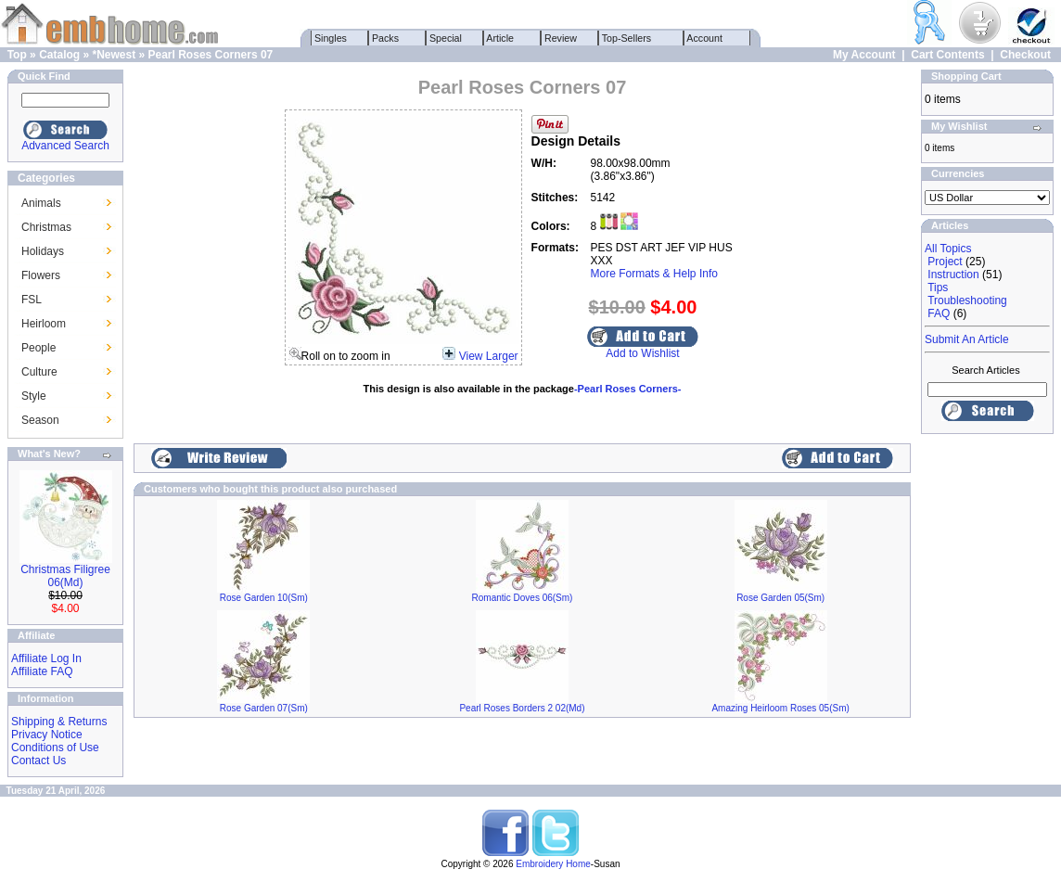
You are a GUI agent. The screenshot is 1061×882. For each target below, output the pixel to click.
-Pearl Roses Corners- (628, 388)
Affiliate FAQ (41, 671)
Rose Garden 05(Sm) (780, 598)
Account (704, 38)
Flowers (40, 275)
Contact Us (38, 760)
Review (561, 38)
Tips (937, 287)
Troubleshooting (967, 300)
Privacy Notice (47, 734)
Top (17, 54)
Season (40, 420)
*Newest (113, 54)
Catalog (59, 54)
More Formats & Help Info (654, 273)
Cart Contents (947, 54)
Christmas (46, 227)
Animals (41, 203)
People (38, 347)
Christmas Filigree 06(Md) (65, 576)
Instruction (952, 274)
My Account (864, 54)
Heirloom (43, 323)
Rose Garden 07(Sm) (264, 708)
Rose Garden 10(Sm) (264, 598)
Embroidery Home (553, 864)
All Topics (948, 248)
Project (944, 261)
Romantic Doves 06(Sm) (522, 598)
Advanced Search (65, 145)
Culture (39, 371)
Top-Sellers (626, 38)
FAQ (938, 313)
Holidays (42, 251)
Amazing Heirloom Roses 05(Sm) (780, 708)
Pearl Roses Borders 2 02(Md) (521, 708)
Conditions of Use (55, 747)
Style (33, 396)
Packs (385, 38)
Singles (331, 38)
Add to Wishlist (642, 353)
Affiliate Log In (46, 658)
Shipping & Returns (59, 721)
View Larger (488, 356)
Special (446, 38)
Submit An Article (967, 339)
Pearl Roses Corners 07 (211, 54)
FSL (31, 299)
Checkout (1025, 54)
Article (500, 38)
